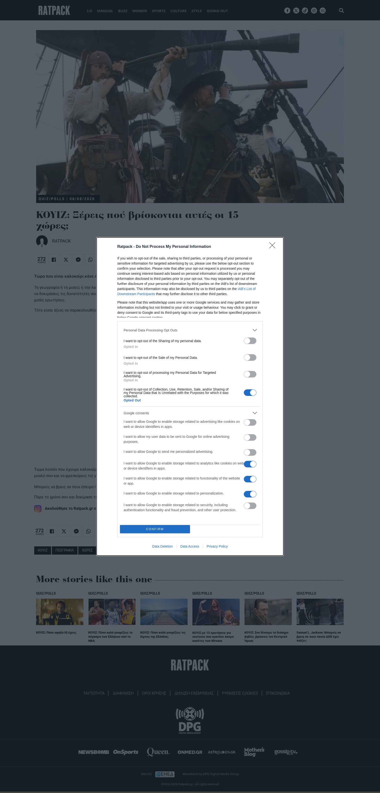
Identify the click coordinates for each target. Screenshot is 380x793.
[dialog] (190, 396)
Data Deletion (162, 546)
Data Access (189, 546)
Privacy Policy (217, 546)
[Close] (273, 246)
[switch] (250, 341)
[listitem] (190, 330)
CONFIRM (155, 529)
